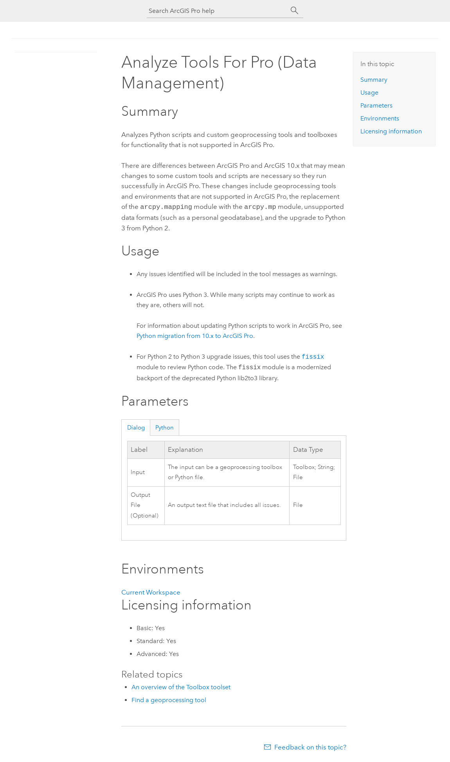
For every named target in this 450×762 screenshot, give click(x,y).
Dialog (136, 426)
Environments (379, 118)
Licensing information (391, 131)
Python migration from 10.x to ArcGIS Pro (195, 335)
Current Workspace (150, 591)
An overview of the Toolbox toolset (180, 686)
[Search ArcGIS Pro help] (217, 11)
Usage (369, 92)
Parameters (376, 105)
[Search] (295, 10)
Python (164, 426)
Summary (373, 79)
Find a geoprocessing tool (168, 699)
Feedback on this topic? (310, 746)
